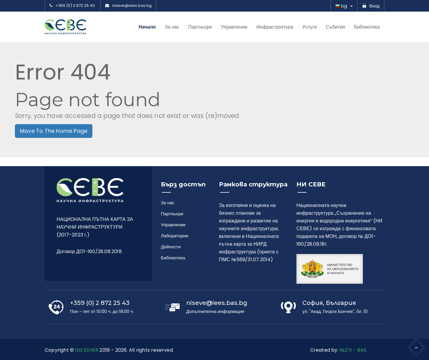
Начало (147, 27)
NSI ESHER (86, 350)
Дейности (171, 247)
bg (341, 6)
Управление (234, 27)
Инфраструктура (275, 27)
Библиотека (367, 27)
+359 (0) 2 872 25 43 (72, 5)
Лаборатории (173, 236)
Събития (335, 27)
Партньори (200, 27)
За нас (172, 27)
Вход (371, 6)
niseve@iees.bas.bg (128, 5)
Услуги (309, 27)
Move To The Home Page (53, 131)
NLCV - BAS (353, 350)
